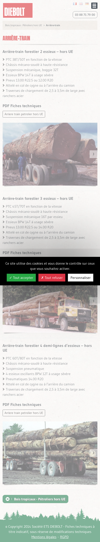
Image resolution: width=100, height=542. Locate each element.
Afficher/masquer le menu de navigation (94, 5)
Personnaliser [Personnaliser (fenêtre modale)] (80, 277)
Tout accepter (21, 277)
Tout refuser (52, 277)
